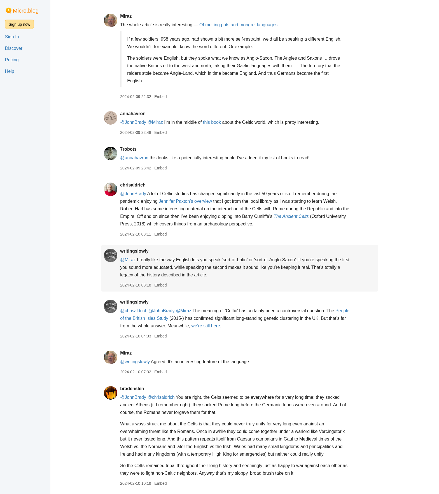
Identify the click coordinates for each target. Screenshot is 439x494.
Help (9, 71)
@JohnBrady (138, 122)
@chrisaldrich (138, 310)
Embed (165, 96)
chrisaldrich (138, 185)
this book (217, 122)
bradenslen (137, 388)
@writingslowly (140, 361)
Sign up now (19, 24)
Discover (13, 48)
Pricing (12, 59)
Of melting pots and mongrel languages (243, 24)
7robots (133, 149)
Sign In (12, 36)
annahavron (138, 113)
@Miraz (160, 122)
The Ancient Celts (296, 216)
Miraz (131, 16)
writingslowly (139, 251)
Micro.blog (26, 11)
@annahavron (139, 157)
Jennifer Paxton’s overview (190, 201)
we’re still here (211, 325)
